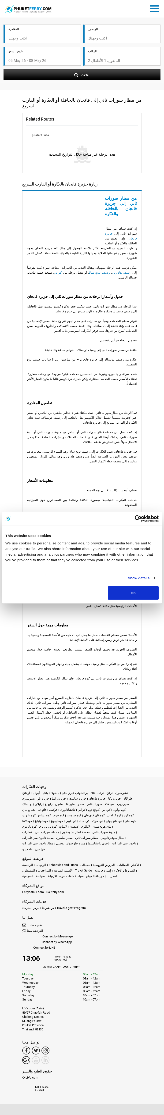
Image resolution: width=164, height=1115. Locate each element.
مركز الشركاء (30, 908)
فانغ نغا (41, 809)
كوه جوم (58, 815)
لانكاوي (85, 826)
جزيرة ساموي (77, 798)
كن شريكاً (48, 908)
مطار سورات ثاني (86, 838)
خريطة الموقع (95, 876)
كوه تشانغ (44, 815)
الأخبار (135, 865)
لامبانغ (63, 826)
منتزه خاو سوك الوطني (70, 843)
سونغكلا (109, 804)
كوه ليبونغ (57, 821)
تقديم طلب (32, 925)
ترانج (109, 793)
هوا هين (40, 849)
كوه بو (106, 809)
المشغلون (28, 870)
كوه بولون (119, 809)
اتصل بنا (112, 876)
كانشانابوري (67, 809)
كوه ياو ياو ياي (48, 826)
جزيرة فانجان (97, 798)
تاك (92, 793)
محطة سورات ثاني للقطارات (40, 832)
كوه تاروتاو (29, 815)
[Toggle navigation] (156, 7)
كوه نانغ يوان (114, 821)
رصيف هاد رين (121, 272)
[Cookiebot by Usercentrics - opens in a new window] (138, 518)
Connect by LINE (38, 948)
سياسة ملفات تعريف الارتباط (65, 876)
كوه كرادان (114, 815)
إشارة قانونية (102, 870)
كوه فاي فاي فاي (94, 815)
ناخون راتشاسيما (99, 843)
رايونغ (48, 804)
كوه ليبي (71, 821)
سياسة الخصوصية (33, 876)
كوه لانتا (27, 821)
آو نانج (26, 793)
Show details (139, 578)
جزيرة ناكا (114, 798)
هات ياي (27, 849)
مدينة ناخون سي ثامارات (38, 838)
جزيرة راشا (59, 798)
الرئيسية (27, 865)
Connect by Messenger (48, 937)
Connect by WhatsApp (47, 942)
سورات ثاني (94, 804)
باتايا (45, 793)
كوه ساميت (74, 815)
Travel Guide (83, 870)
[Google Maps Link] (26, 1060)
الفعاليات (123, 865)
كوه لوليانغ (41, 821)
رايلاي (38, 804)
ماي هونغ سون (102, 826)
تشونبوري (28, 798)
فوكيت (53, 809)
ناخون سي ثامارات (124, 843)
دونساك (27, 804)
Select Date (39, 135)
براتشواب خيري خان (75, 793)
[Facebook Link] (26, 1050)
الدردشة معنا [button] (32, 931)
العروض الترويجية (104, 865)
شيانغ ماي (28, 809)
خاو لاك (128, 798)
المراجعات (44, 870)
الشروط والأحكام (124, 870)
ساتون (59, 804)
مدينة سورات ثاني (103, 832)
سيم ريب (123, 804)
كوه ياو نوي (29, 826)
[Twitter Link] (36, 1050)
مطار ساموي (64, 838)
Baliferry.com (55, 892)
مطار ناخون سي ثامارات (37, 843)
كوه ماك (84, 821)
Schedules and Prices (63, 865)
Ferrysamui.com (33, 892)
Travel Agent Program (71, 908)
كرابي (81, 809)
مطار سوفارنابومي (112, 838)
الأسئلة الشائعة (63, 870)
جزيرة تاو (43, 798)
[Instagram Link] (45, 1050)
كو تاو (58, 272)
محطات (85, 865)
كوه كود (129, 815)
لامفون (74, 826)
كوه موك (97, 821)
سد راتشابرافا (75, 804)
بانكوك (55, 793)
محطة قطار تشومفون (76, 832)
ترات (100, 793)
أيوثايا (36, 793)
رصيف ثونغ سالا (99, 272)
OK (133, 593)
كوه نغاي (130, 821)
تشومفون (121, 793)
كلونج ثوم (94, 809)
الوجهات (41, 865)
